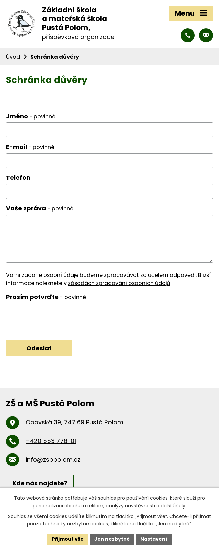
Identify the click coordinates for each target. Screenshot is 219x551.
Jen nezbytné (112, 539)
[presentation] (56, 316)
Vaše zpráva (39, 208)
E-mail (30, 147)
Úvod (13, 57)
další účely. (173, 505)
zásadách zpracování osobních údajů (119, 283)
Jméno (30, 116)
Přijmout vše (68, 539)
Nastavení (153, 539)
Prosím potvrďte (46, 297)
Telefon (18, 177)
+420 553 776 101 (51, 441)
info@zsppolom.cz (53, 459)
